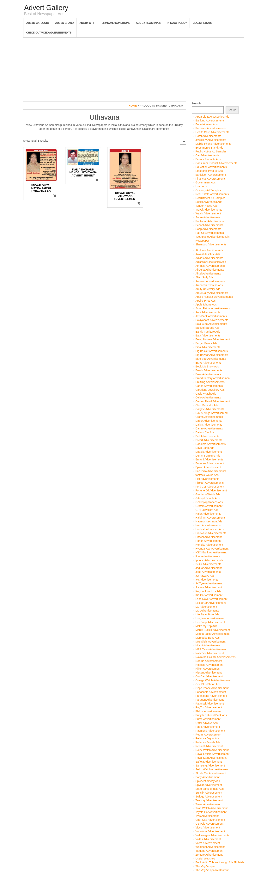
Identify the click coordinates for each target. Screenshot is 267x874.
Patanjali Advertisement (210, 703)
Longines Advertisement (210, 618)
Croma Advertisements (209, 416)
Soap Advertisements (208, 229)
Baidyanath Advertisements (212, 320)
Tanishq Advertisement (209, 800)
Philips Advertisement (208, 711)
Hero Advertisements (208, 525)
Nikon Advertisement (208, 668)
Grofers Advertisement (209, 506)
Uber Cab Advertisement (210, 819)
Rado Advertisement (208, 726)
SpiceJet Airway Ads (208, 781)
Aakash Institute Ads (208, 254)
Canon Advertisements (209, 385)
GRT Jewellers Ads (207, 509)
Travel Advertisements (209, 209)
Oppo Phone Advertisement (212, 688)
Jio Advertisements (207, 579)
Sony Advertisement (208, 777)
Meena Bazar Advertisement (213, 633)
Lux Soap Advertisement (210, 622)
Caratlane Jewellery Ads (210, 389)
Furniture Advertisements (211, 128)
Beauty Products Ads (208, 159)
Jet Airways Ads (205, 575)
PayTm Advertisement (209, 707)
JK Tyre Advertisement (209, 583)
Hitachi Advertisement (209, 537)
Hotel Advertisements (208, 136)
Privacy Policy (177, 22)
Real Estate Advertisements (212, 194)
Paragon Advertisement (210, 699)
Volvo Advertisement (208, 843)
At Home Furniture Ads (209, 250)
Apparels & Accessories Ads (212, 116)
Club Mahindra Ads (207, 405)
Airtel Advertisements (208, 273)
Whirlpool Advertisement (210, 846)
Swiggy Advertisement (209, 796)
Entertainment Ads (207, 124)
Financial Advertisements (211, 178)
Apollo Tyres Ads (206, 300)
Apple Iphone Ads (206, 304)
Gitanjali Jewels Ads (208, 498)
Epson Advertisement (208, 467)
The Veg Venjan (205, 866)
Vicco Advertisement (208, 827)
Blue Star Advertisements (211, 358)
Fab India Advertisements (211, 471)
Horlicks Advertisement (209, 544)
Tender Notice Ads (207, 205)
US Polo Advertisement (209, 823)
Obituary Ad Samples (208, 190)
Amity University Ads (208, 289)
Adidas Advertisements (209, 258)
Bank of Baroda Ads (208, 327)
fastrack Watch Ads (207, 475)
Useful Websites (205, 858)
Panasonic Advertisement (211, 691)
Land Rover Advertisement (212, 598)
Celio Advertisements (208, 397)
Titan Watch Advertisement (212, 808)
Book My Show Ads (207, 366)
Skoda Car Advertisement (211, 773)
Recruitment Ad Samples (210, 198)
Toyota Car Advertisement (211, 812)
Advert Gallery (46, 8)
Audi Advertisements (208, 312)
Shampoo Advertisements (211, 244)
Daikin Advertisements (209, 424)
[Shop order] (183, 142)
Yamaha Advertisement (209, 850)
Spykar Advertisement (209, 784)
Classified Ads (202, 22)
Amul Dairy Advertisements (212, 292)
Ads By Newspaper (148, 22)
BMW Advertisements (208, 362)
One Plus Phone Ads (208, 684)
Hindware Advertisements (211, 533)
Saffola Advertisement (209, 761)
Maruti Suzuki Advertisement (213, 629)
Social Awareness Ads (209, 201)
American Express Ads (209, 285)
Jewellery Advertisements (211, 139)
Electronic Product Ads (209, 170)
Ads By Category (37, 22)
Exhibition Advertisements (211, 174)
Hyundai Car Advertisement (212, 548)
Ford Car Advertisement (210, 486)
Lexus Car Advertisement (211, 602)
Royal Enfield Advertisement (212, 753)
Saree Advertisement (208, 217)
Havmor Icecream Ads (209, 521)
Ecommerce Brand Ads (209, 147)
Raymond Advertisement (210, 730)
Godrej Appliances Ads (209, 502)
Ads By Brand (64, 22)
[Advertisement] (133, 68)
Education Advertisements (211, 167)
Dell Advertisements (208, 436)
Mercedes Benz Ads (208, 637)
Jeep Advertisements (208, 571)
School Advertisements (209, 225)
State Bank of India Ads (210, 788)
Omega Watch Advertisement (213, 680)
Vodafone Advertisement (210, 831)
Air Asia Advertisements (210, 269)
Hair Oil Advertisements (210, 232)
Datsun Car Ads (205, 432)
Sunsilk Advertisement (209, 792)
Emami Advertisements (209, 459)
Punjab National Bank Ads (211, 715)
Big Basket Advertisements (212, 351)
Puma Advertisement (208, 719)
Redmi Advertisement (208, 734)
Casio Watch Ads (206, 393)
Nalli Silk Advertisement (210, 653)
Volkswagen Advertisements (212, 835)
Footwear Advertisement (210, 221)
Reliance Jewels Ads (208, 742)
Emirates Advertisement (210, 463)
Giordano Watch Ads (208, 494)
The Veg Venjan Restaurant (212, 870)
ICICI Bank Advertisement (211, 552)
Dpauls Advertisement (209, 451)
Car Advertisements (207, 155)
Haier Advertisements (208, 513)
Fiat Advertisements (207, 478)
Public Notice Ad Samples (211, 151)
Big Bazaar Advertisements (212, 354)
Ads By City (86, 22)
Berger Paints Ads (206, 343)
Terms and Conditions (115, 22)
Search (196, 103)
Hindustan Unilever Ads (210, 529)
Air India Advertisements (210, 265)
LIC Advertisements (207, 610)
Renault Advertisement (209, 746)
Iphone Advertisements (209, 560)
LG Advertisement (206, 606)
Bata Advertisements (208, 335)
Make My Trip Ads (206, 626)
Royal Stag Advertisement (211, 757)
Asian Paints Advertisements (213, 308)
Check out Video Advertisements (48, 32)
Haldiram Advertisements (211, 517)
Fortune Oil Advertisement (211, 490)
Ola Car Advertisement (209, 676)
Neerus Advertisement (209, 660)
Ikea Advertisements (208, 556)
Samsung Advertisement (210, 765)
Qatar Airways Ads (207, 722)
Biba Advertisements (208, 347)
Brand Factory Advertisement (213, 378)
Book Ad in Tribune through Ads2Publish (220, 862)
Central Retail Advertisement (213, 401)
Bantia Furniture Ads (208, 331)
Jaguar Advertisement (209, 567)
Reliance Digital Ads (208, 738)
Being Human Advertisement (213, 339)
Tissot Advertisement (208, 804)
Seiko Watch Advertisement (212, 769)
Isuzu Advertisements (208, 564)
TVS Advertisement (207, 815)
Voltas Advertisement (208, 839)
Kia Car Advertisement (209, 595)
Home (133, 105)
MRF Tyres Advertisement (211, 649)
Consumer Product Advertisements (216, 163)
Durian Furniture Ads (208, 455)
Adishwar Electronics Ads (211, 261)
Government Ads (206, 182)
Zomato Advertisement (209, 854)
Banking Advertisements (210, 120)
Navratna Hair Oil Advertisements (216, 657)
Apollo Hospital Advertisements (214, 296)
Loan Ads (201, 186)
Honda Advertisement (208, 540)
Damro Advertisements (209, 428)
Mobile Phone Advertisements (213, 143)
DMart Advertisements (209, 440)
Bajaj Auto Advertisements (211, 323)
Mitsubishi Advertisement (211, 641)
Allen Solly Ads (205, 277)
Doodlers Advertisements (211, 444)
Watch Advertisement (208, 213)
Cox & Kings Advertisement (212, 413)
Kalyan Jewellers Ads (208, 591)
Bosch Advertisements (209, 370)
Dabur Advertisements (209, 420)
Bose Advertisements (208, 374)
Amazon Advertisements (210, 281)
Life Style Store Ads (207, 614)
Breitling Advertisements (210, 382)
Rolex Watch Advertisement (212, 750)
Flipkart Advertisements (210, 482)
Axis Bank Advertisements (211, 316)
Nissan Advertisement (209, 672)
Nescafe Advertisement (209, 664)
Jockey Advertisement (209, 587)
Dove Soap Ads (205, 447)
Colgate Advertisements (210, 409)
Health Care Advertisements (212, 132)
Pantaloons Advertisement (211, 695)
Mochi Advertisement (208, 645)
